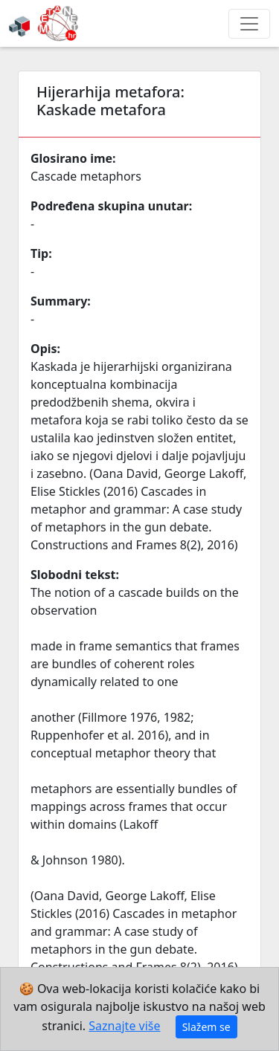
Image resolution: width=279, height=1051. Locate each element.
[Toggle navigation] (249, 24)
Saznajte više (124, 1026)
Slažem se (206, 1027)
